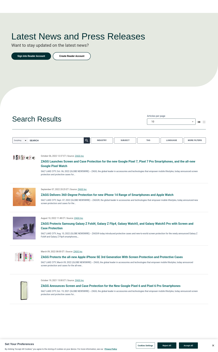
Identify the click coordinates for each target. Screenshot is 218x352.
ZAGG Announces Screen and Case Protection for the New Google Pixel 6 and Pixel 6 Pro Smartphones (110, 286)
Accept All (188, 346)
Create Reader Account (71, 56)
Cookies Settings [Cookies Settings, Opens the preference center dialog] (145, 346)
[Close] (213, 346)
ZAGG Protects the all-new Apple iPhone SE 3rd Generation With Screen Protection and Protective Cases (112, 257)
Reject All (167, 346)
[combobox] (171, 121)
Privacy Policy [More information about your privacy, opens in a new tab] (110, 350)
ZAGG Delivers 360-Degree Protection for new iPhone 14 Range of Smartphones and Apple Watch (107, 195)
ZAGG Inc (79, 156)
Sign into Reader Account (31, 56)
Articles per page (156, 116)
